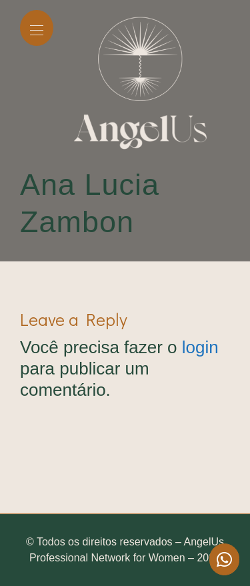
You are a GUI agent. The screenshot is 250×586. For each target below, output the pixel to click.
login (200, 347)
